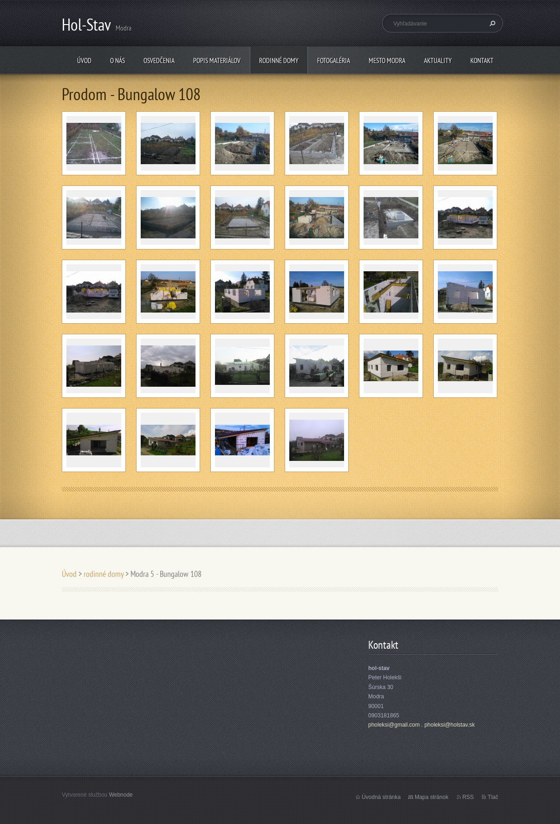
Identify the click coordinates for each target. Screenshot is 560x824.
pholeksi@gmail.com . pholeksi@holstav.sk (421, 725)
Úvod (84, 60)
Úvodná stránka (381, 797)
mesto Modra (387, 60)
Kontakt (482, 60)
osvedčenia (159, 60)
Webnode (121, 795)
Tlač (493, 797)
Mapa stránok (432, 797)
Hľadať (491, 23)
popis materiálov (217, 60)
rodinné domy (279, 60)
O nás (117, 60)
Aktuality (438, 60)
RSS (468, 797)
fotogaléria (333, 60)
